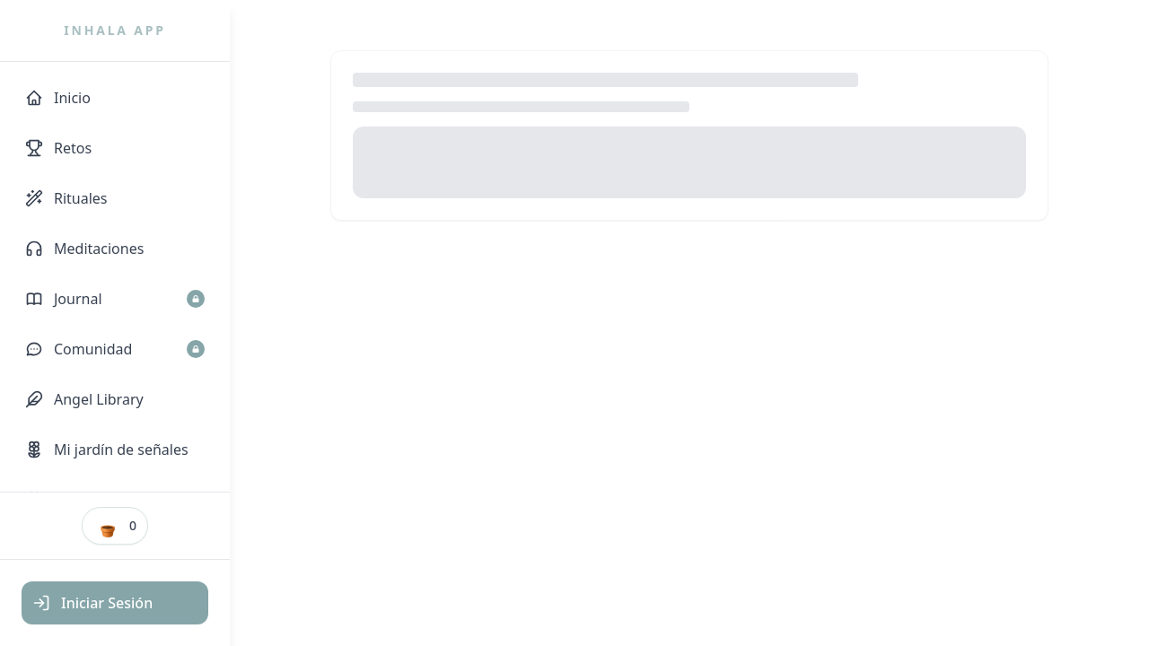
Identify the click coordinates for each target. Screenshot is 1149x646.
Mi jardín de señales (107, 449)
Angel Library (84, 399)
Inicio (58, 98)
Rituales (66, 198)
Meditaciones (84, 248)
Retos (58, 148)
